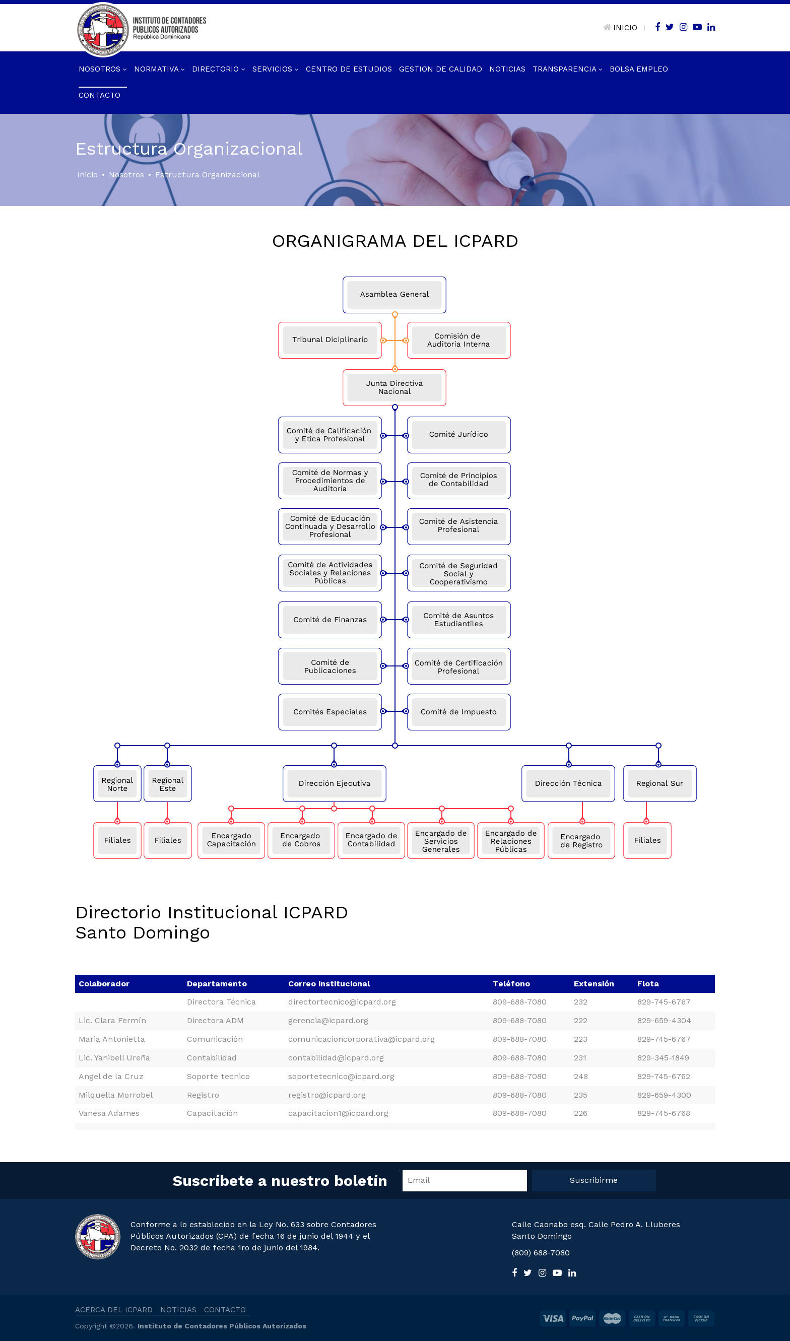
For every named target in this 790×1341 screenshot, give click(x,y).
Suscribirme (594, 1180)
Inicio (87, 174)
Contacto (99, 95)
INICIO (620, 27)
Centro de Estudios (349, 69)
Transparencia (568, 69)
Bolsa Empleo (639, 69)
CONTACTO (225, 1309)
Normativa (159, 69)
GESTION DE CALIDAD (440, 69)
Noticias (507, 69)
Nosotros (103, 69)
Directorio (218, 69)
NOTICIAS (178, 1309)
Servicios (275, 69)
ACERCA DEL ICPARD (114, 1309)
